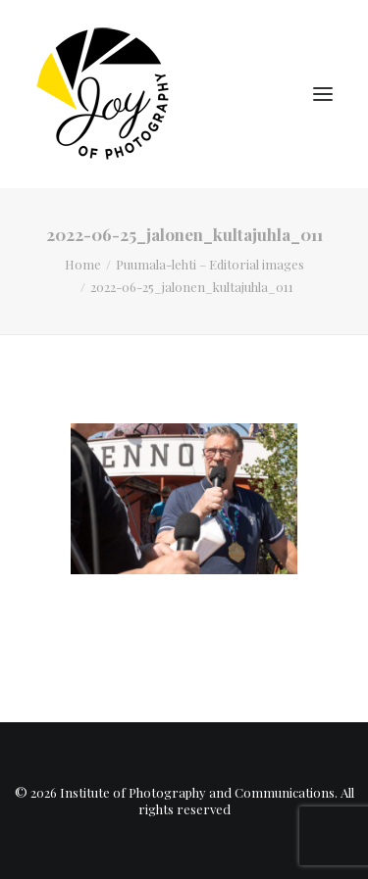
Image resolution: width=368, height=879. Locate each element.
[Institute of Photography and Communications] (109, 94)
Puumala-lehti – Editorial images (210, 264)
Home (83, 264)
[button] (323, 94)
